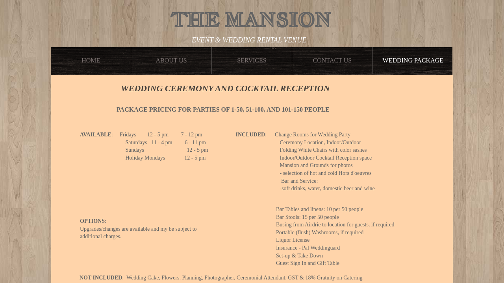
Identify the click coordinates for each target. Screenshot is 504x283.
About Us (171, 60)
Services (251, 60)
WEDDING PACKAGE (413, 60)
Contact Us (332, 60)
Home (91, 60)
